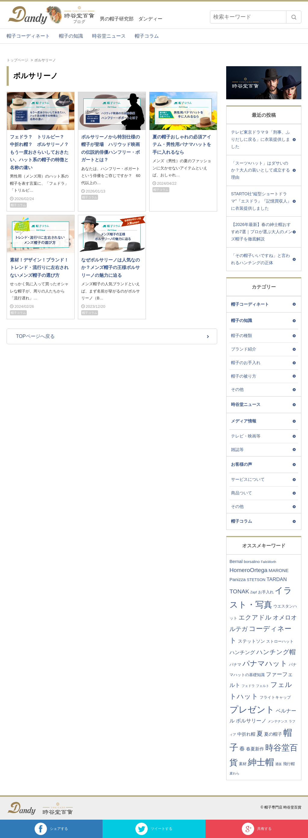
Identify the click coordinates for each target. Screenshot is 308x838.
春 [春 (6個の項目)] (242, 749)
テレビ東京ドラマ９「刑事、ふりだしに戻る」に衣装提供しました (260, 139)
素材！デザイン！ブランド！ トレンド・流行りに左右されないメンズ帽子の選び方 (41, 267)
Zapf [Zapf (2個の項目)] (253, 592)
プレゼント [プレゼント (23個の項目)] (252, 709)
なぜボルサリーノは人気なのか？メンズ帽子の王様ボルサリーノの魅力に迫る (110, 267)
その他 (237, 389)
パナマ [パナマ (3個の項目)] (235, 664)
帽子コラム (147, 36)
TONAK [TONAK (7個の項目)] (239, 591)
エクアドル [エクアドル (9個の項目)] (255, 617)
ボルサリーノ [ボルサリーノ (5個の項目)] (251, 721)
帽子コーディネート (28, 36)
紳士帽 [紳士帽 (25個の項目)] (261, 762)
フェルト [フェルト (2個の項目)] (262, 686)
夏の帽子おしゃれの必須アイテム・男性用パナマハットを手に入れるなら (181, 144)
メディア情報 (243, 421)
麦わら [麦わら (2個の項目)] (234, 773)
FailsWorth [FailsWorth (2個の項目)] (268, 562)
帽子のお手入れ (245, 362)
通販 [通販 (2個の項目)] (278, 764)
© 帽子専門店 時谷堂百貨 (280, 807)
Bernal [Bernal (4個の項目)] (236, 561)
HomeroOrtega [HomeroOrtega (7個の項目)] (248, 570)
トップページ (17, 60)
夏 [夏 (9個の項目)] (260, 733)
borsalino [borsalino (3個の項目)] (252, 561)
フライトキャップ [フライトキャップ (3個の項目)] (275, 697)
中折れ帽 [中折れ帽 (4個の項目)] (246, 734)
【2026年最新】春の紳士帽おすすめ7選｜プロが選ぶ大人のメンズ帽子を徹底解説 (261, 231)
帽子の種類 (241, 335)
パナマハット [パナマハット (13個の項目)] (265, 663)
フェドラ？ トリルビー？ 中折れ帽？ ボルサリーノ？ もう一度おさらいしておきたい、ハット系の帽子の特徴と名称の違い (41, 152)
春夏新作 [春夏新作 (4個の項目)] (255, 748)
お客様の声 (241, 464)
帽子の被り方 (243, 376)
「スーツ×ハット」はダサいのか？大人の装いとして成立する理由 (260, 170)
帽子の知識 (71, 36)
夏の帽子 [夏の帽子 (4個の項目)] (273, 734)
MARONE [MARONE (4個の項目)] (278, 570)
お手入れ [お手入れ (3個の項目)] (266, 592)
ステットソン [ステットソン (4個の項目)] (251, 641)
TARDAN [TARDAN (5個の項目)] (276, 579)
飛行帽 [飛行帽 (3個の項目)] (289, 764)
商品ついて (241, 492)
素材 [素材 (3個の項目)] (243, 764)
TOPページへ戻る (35, 336)
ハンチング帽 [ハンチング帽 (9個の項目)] (276, 651)
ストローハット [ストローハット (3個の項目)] (280, 641)
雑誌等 (237, 449)
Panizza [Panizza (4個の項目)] (237, 579)
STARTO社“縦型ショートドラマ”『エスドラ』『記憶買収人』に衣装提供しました (261, 201)
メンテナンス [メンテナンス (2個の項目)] (278, 721)
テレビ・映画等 (245, 436)
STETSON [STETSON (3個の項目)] (256, 579)
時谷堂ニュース (109, 36)
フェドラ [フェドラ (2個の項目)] (248, 686)
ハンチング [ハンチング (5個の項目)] (242, 652)
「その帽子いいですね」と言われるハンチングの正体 (260, 259)
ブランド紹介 (243, 349)
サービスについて (248, 479)
